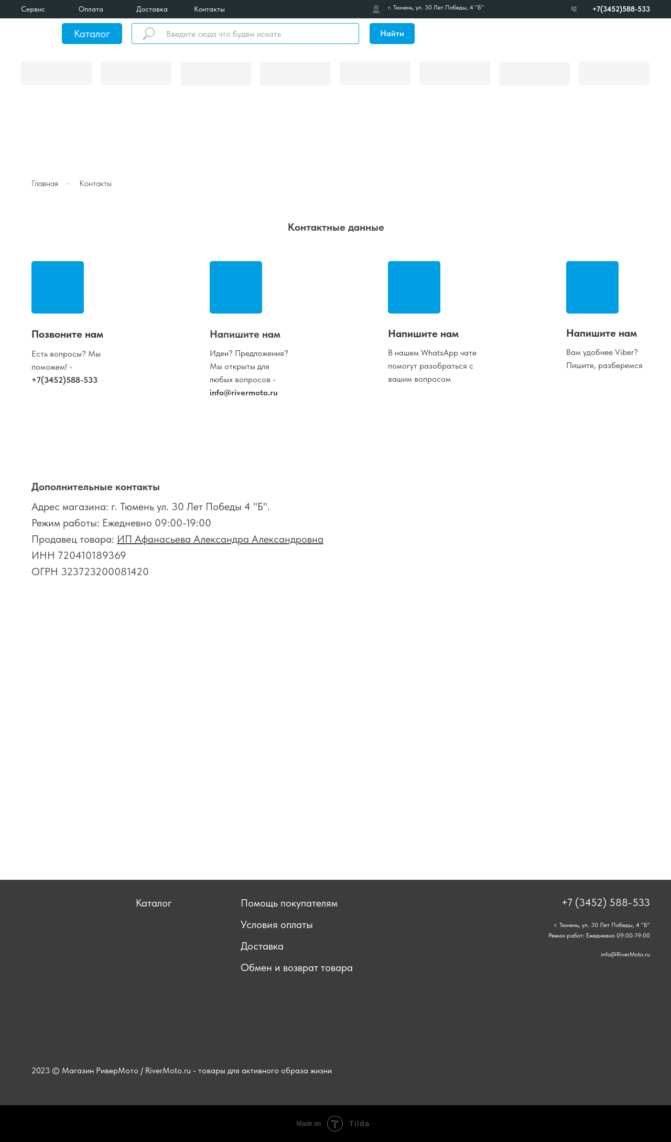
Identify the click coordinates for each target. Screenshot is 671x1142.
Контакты (209, 9)
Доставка (152, 9)
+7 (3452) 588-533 (605, 902)
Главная (44, 183)
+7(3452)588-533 (621, 9)
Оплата (91, 9)
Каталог (92, 33)
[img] (37, 33)
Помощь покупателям (289, 903)
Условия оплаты (277, 924)
